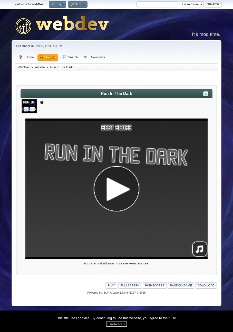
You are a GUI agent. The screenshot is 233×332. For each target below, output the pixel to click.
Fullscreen (130, 285)
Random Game (181, 285)
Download (206, 285)
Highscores (154, 285)
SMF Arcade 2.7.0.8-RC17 (119, 292)
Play (111, 285)
